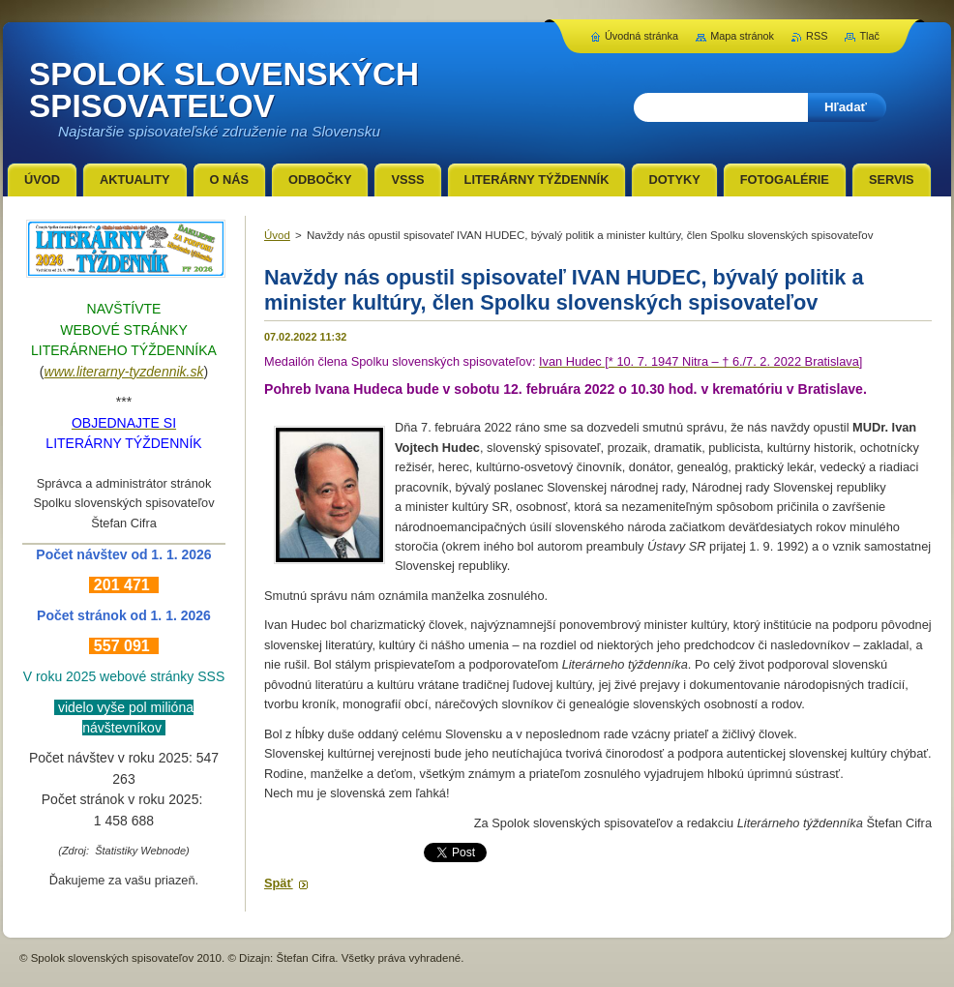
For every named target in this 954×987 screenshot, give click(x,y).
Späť (278, 883)
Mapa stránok (742, 36)
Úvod (277, 235)
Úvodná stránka (641, 36)
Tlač (869, 36)
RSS (816, 36)
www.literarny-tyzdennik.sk (124, 371)
